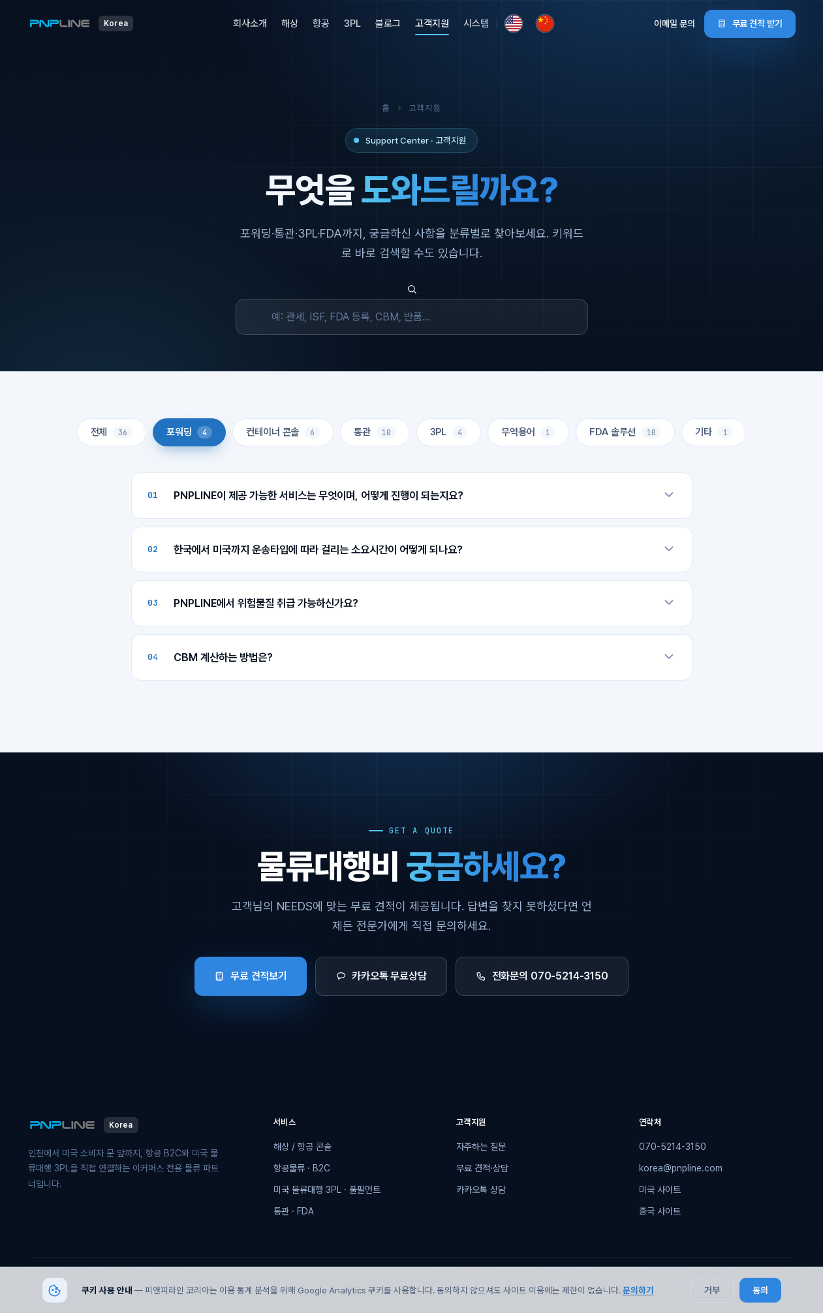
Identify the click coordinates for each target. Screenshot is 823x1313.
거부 (712, 1290)
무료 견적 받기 (750, 23)
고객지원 (432, 23)
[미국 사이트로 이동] (513, 23)
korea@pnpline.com (680, 1168)
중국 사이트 (660, 1211)
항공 (321, 23)
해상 (289, 23)
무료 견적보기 (250, 976)
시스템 (476, 23)
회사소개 (250, 23)
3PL (352, 23)
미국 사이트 (660, 1189)
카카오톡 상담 (481, 1189)
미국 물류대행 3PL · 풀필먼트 (326, 1189)
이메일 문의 (674, 23)
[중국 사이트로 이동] (544, 23)
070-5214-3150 (672, 1146)
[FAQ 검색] (412, 317)
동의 (760, 1290)
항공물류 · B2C (301, 1168)
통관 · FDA (293, 1211)
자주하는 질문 (481, 1146)
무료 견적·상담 (482, 1168)
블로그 (388, 23)
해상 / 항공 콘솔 (302, 1146)
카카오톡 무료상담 (381, 976)
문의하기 (638, 1290)
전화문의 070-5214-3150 (542, 976)
